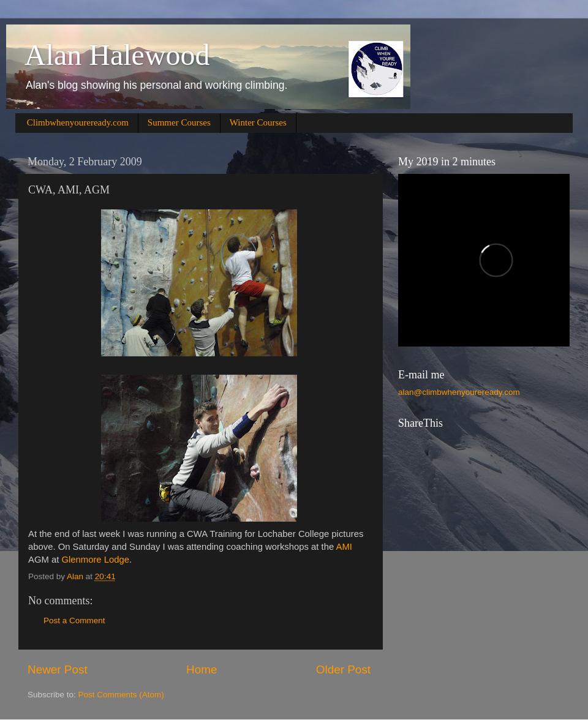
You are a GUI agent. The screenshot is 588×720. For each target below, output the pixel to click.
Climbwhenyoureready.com (78, 122)
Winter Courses (258, 122)
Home (201, 669)
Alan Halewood (117, 55)
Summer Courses (179, 122)
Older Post (343, 669)
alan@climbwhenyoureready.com (459, 392)
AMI (344, 547)
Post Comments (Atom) (121, 694)
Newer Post (58, 669)
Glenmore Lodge (95, 559)
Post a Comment (74, 620)
